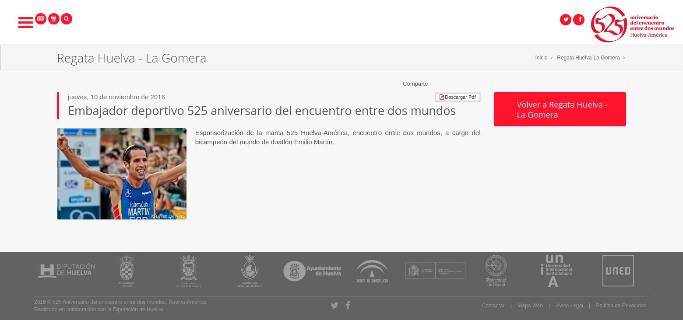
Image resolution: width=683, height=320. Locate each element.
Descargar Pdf (457, 97)
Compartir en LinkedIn (465, 83)
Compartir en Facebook (434, 83)
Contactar (493, 306)
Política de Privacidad (621, 306)
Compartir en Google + (455, 83)
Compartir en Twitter (445, 83)
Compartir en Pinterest (476, 83)
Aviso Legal (569, 306)
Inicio (541, 58)
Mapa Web (530, 306)
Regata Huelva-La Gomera (588, 58)
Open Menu (25, 22)
